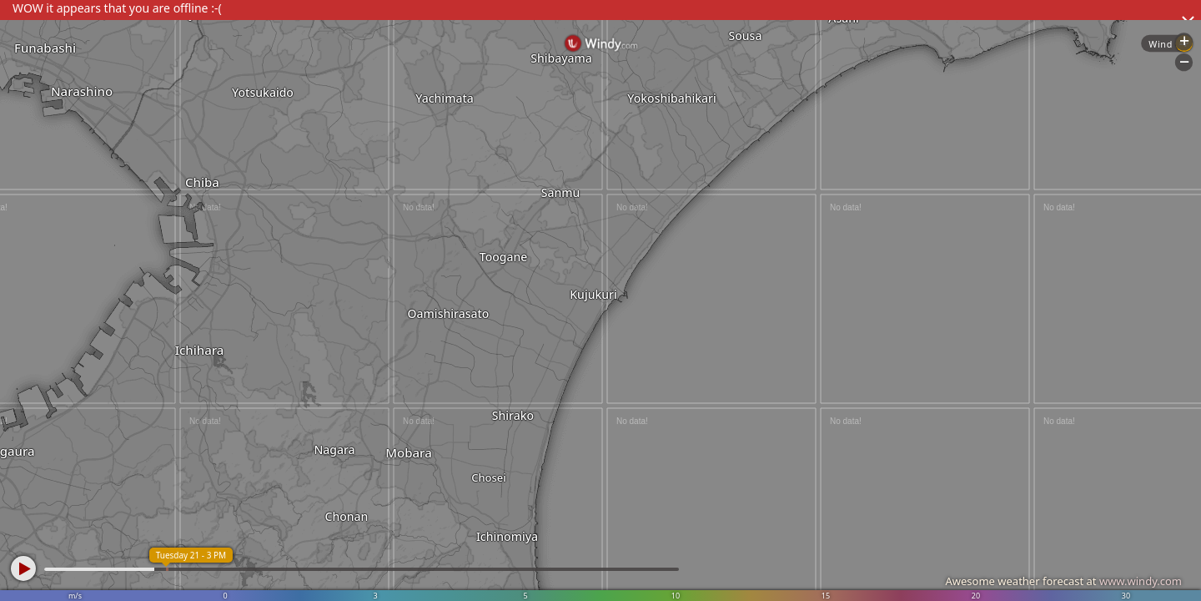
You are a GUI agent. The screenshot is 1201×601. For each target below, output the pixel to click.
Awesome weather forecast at (1063, 580)
